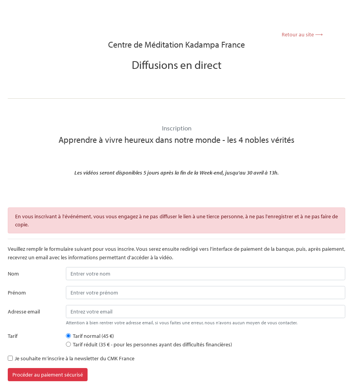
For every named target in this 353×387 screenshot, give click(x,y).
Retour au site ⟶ (302, 34)
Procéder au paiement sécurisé (47, 374)
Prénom (17, 292)
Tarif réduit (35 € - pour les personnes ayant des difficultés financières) (152, 344)
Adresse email (24, 311)
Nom (13, 273)
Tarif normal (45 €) (93, 335)
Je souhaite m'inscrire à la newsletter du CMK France (74, 358)
